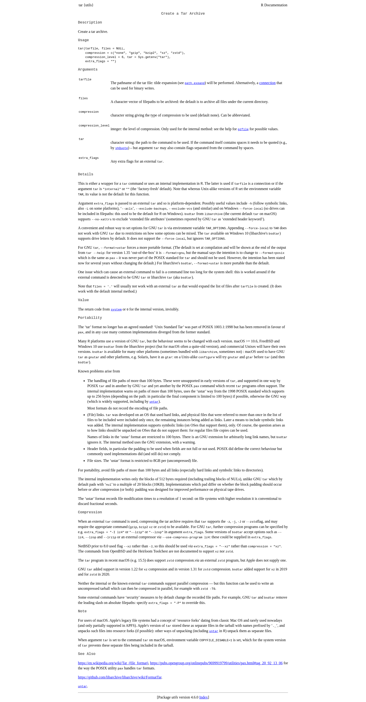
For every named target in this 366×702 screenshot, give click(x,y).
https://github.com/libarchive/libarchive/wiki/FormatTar (119, 677)
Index (203, 697)
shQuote (121, 148)
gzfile (243, 129)
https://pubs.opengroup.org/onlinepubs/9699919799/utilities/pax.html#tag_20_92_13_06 (216, 663)
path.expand (195, 83)
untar (153, 401)
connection (267, 83)
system (116, 309)
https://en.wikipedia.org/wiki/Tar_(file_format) (113, 663)
